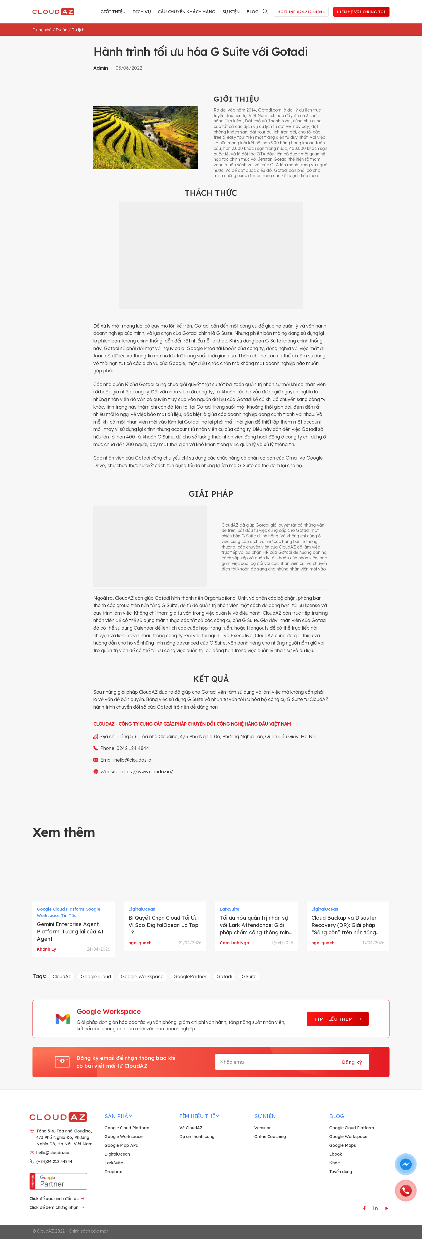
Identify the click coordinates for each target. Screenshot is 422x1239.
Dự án (61, 29)
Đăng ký (352, 1062)
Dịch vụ (142, 11)
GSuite (249, 976)
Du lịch (78, 29)
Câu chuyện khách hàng (186, 11)
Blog (252, 11)
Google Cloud (96, 976)
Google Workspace (142, 976)
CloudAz (62, 976)
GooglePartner (190, 976)
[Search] (265, 10)
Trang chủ (42, 29)
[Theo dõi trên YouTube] (386, 1208)
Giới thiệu (113, 11)
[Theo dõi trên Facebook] (364, 1208)
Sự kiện (231, 11)
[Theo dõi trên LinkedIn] (375, 1208)
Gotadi (224, 976)
